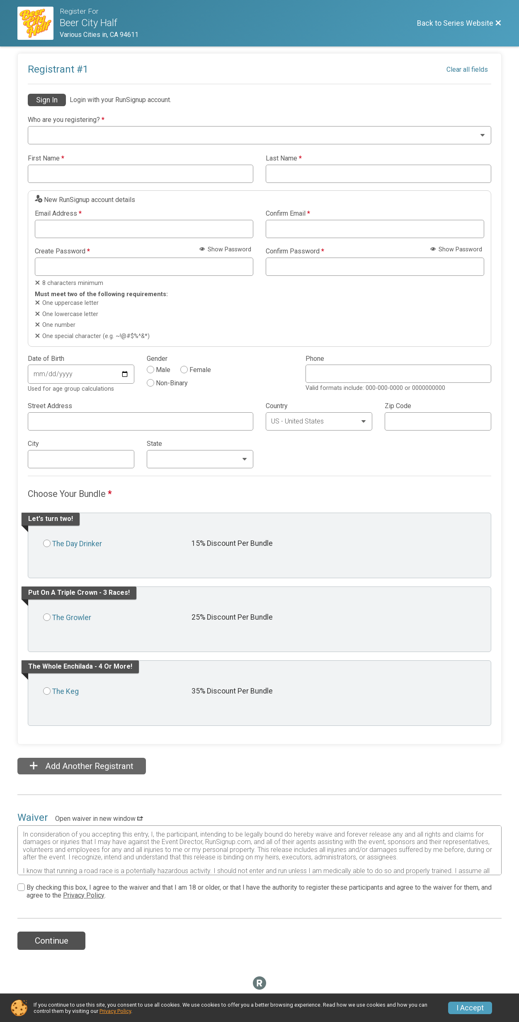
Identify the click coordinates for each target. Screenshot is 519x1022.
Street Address (50, 406)
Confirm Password (295, 251)
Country (277, 406)
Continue (51, 941)
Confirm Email (288, 213)
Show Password (225, 249)
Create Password (62, 251)
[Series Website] (38, 23)
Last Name (284, 158)
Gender (157, 359)
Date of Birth (46, 359)
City (33, 444)
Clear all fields (467, 69)
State (154, 444)
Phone (315, 359)
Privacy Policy (83, 895)
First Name (46, 158)
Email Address (58, 213)
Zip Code (398, 406)
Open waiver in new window (99, 818)
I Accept (470, 1008)
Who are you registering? (66, 120)
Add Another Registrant (81, 766)
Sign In (47, 100)
